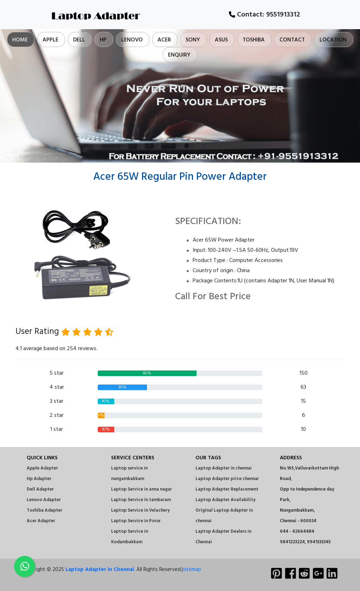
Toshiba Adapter (44, 510)
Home (20, 40)
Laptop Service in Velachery (140, 510)
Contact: (264, 14)
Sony (193, 40)
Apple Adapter (42, 468)
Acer (164, 40)
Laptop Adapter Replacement (226, 489)
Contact (292, 40)
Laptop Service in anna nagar (141, 489)
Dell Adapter (40, 489)
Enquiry (179, 55)
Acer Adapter (41, 521)
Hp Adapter (39, 478)
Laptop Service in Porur (136, 521)
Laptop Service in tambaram (141, 500)
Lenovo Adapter (44, 500)
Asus (221, 40)
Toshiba (254, 40)
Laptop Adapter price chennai (227, 478)
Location (333, 40)
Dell (79, 40)
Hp (103, 40)
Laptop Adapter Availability (225, 500)
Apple (50, 40)
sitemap (192, 569)
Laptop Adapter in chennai (223, 468)
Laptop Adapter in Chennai (99, 569)
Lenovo (132, 40)
